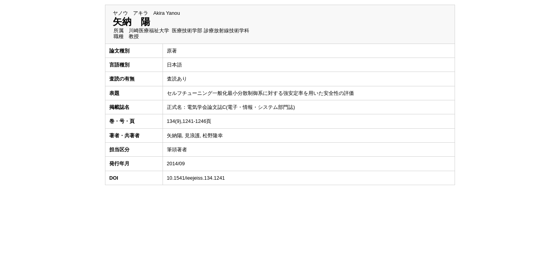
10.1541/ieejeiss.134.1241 (196, 178)
